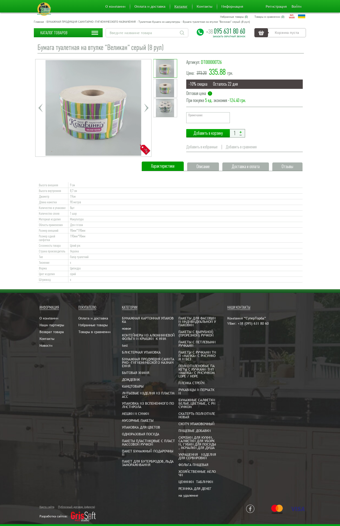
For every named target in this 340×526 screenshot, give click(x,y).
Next (146, 108)
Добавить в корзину (208, 133)
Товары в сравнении (94, 332)
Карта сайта (47, 507)
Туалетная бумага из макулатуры (159, 21)
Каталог (181, 6)
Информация (232, 6)
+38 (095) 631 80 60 (253, 323)
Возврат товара (52, 332)
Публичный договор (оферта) (76, 507)
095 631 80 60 (225, 31)
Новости (46, 345)
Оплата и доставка (149, 6)
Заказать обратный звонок (229, 36)
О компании (115, 6)
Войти (296, 6)
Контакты (204, 6)
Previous (40, 108)
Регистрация (276, 6)
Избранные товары (93, 325)
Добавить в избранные (202, 147)
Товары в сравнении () (269, 16)
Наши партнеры (52, 325)
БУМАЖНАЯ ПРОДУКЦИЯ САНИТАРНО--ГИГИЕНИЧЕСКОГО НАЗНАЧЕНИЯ (91, 21)
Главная (39, 21)
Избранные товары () (234, 16)
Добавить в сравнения (241, 147)
